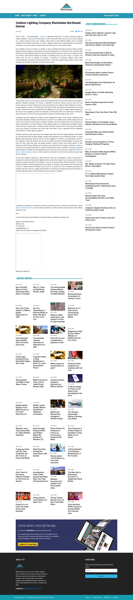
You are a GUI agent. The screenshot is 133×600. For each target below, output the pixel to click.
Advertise (107, 597)
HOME (17, 15)
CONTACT (43, 15)
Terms (88, 597)
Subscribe (101, 576)
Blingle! (42, 36)
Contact (115, 597)
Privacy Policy (97, 597)
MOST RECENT (26, 15)
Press (35, 15)
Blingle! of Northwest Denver (25, 208)
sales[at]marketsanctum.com (33, 588)
